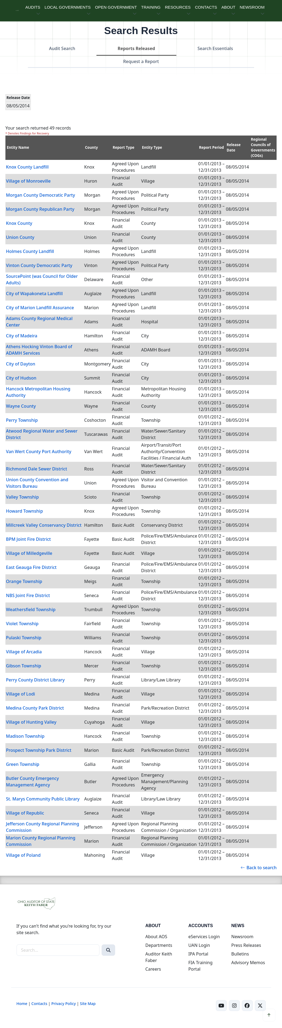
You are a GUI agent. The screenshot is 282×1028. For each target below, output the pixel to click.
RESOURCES (178, 7)
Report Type (123, 147)
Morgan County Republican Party (40, 209)
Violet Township (22, 624)
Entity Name (18, 147)
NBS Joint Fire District (28, 595)
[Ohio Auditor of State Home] (17, 10)
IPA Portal (198, 954)
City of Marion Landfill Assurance (40, 308)
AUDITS (32, 7)
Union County (20, 237)
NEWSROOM (252, 7)
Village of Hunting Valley (31, 722)
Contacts (39, 1003)
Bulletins (240, 954)
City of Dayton (20, 364)
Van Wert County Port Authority (38, 451)
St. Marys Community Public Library (43, 799)
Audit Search (62, 48)
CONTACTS (206, 7)
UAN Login (199, 945)
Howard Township (24, 511)
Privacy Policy (63, 1003)
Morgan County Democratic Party (40, 195)
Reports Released (136, 48)
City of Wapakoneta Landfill (34, 293)
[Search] (108, 950)
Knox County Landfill (27, 167)
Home (22, 1003)
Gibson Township (23, 666)
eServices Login (204, 937)
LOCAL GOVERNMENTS (68, 7)
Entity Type (152, 147)
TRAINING (151, 7)
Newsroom (242, 937)
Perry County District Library (35, 680)
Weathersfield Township (31, 609)
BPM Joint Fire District (28, 539)
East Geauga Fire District (31, 567)
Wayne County (21, 406)
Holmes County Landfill (30, 251)
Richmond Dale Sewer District (36, 469)
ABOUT (228, 7)
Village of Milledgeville (29, 553)
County (91, 147)
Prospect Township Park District (38, 750)
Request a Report (141, 61)
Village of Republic (25, 813)
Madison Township (25, 736)
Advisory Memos (248, 963)
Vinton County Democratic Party (39, 265)
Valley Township (22, 497)
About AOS (156, 937)
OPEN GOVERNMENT (116, 7)
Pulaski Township (23, 638)
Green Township (22, 764)
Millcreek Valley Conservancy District (44, 525)
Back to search (259, 868)
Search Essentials (215, 48)
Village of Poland (23, 855)
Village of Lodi (20, 694)
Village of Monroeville (28, 181)
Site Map (88, 1003)
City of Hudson (21, 378)
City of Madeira (21, 336)
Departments (158, 945)
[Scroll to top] (268, 1015)
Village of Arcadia (24, 652)
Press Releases (246, 945)
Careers (153, 969)
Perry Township (22, 420)
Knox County (19, 223)
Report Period (211, 147)
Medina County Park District (35, 708)
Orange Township (24, 581)
